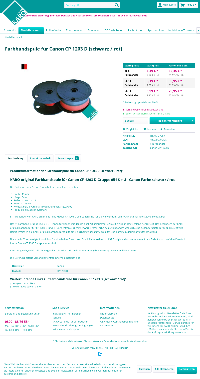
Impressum (106, 325)
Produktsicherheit (40, 158)
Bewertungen (68, 158)
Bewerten (167, 129)
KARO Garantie (138, 15)
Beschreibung (15, 158)
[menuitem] (92, 5)
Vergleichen (131, 129)
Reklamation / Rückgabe (65, 329)
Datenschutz (107, 317)
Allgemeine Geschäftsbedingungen (119, 321)
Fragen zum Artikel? (22, 283)
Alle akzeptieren (164, 369)
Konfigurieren (187, 369)
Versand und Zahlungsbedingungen (72, 325)
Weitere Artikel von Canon (26, 286)
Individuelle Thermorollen (66, 313)
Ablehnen (144, 369)
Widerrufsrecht (108, 313)
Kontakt (56, 317)
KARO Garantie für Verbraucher (70, 321)
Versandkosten (110, 340)
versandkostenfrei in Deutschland (145, 109)
